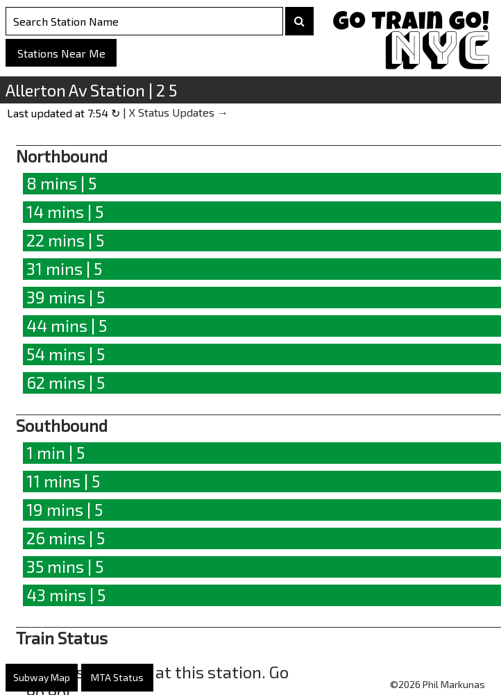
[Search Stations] (144, 21)
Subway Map (41, 677)
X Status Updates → (178, 112)
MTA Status (117, 677)
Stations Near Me (61, 53)
